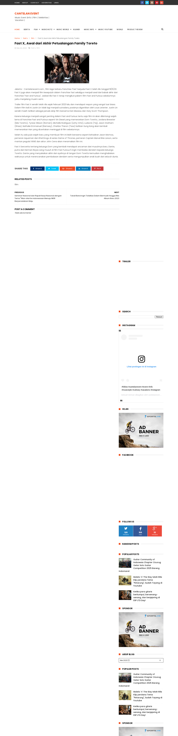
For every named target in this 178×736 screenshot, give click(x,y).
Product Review (135, 29)
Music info (89, 29)
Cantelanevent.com (136, 733)
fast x (25, 38)
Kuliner (76, 29)
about (25, 3)
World (120, 29)
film (32, 38)
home (17, 3)
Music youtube (105, 29)
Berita (27, 29)
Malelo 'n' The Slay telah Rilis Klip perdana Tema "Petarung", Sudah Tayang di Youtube (147, 359)
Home (17, 29)
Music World (63, 29)
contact (35, 3)
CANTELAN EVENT (27, 13)
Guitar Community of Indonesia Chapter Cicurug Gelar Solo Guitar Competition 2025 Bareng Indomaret (140, 343)
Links (56, 3)
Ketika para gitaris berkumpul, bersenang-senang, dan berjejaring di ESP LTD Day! (146, 374)
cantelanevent (154, 173)
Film (36, 29)
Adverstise (47, 3)
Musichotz (47, 29)
